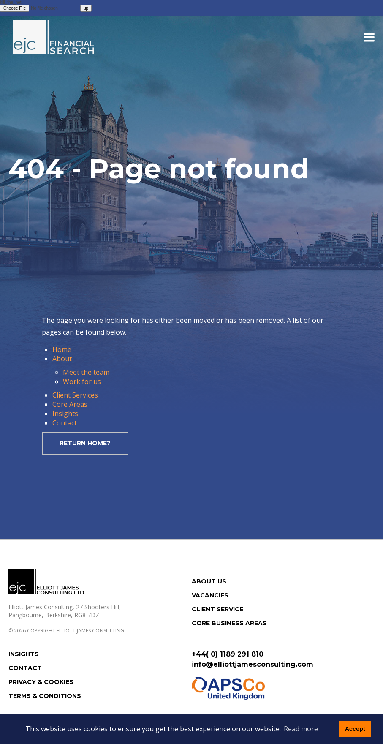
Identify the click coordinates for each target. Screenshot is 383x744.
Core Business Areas (229, 623)
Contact (64, 423)
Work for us (82, 381)
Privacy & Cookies (40, 682)
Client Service (217, 609)
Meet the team (86, 372)
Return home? (85, 443)
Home (61, 349)
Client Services (75, 395)
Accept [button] (355, 728)
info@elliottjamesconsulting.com (252, 664)
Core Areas (69, 404)
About (62, 358)
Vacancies (210, 595)
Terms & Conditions (44, 696)
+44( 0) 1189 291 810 (227, 654)
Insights (65, 413)
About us (209, 581)
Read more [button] (301, 728)
